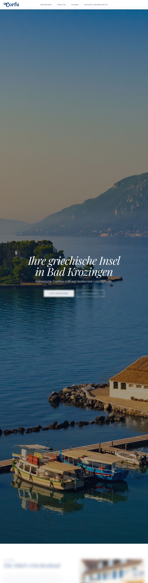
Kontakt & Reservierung (96, 5)
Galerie (75, 5)
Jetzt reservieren (59, 294)
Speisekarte (46, 5)
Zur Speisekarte (90, 294)
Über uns (61, 5)
